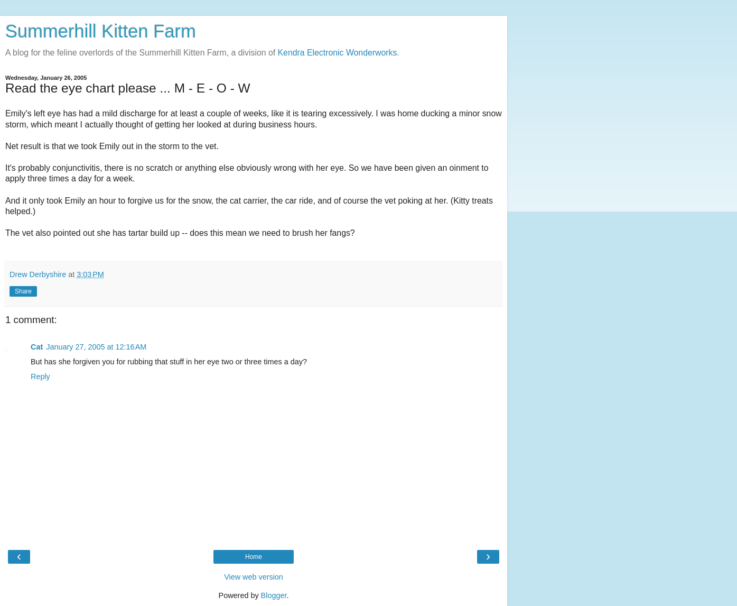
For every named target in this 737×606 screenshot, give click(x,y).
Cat (37, 347)
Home (253, 557)
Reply (40, 376)
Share (23, 291)
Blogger (274, 595)
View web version (253, 577)
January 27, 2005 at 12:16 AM (96, 347)
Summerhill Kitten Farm (100, 31)
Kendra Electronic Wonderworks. (338, 52)
